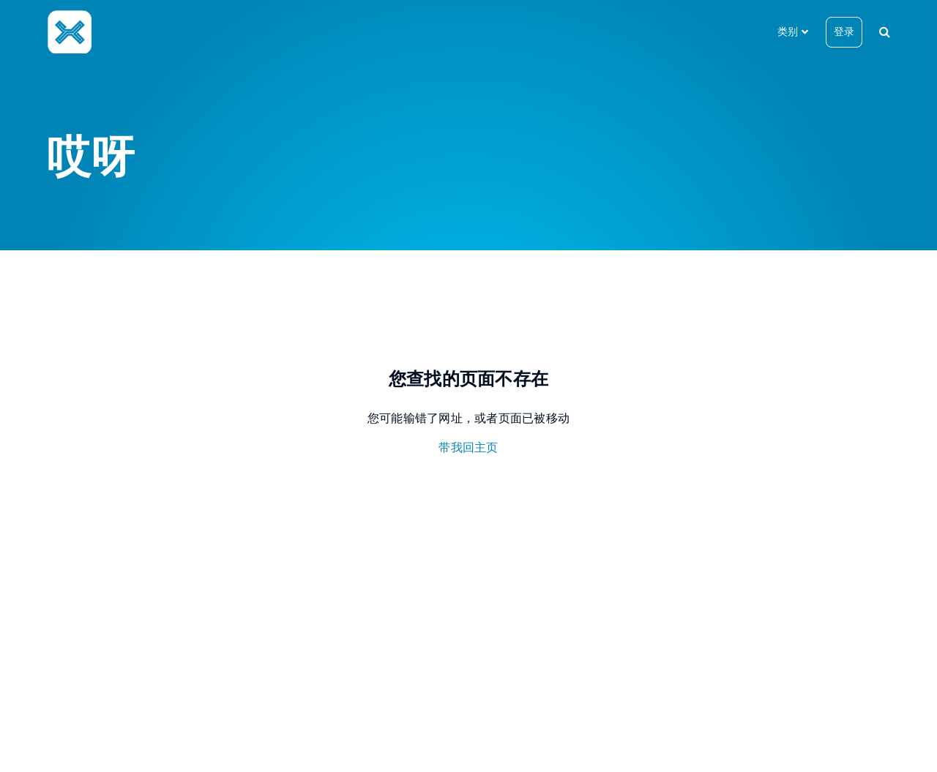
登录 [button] (844, 31)
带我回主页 (468, 447)
